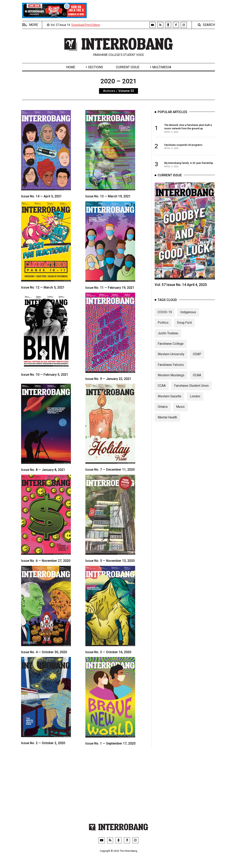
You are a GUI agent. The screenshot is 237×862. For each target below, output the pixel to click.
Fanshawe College (171, 351)
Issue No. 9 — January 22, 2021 (108, 379)
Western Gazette (169, 404)
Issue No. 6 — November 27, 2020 (45, 561)
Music (180, 414)
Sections (95, 67)
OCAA (197, 383)
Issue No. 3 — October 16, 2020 (108, 652)
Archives (109, 91)
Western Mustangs (171, 383)
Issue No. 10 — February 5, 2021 (44, 374)
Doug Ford (184, 330)
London (195, 404)
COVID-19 (165, 320)
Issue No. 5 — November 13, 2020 (110, 561)
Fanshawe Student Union (191, 393)
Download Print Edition (86, 25)
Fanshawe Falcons (171, 372)
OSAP (197, 362)
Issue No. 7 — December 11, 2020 (110, 469)
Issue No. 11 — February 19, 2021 (109, 288)
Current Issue (127, 67)
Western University (171, 362)
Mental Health (167, 425)
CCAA (162, 393)
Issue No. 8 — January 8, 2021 (43, 470)
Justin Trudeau (168, 341)
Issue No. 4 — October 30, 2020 (44, 652)
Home (70, 67)
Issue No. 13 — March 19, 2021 (108, 196)
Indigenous (188, 320)
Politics (163, 330)
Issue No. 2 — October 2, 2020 (43, 743)
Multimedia (161, 67)
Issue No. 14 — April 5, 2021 (41, 196)
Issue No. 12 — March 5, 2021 (42, 287)
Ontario (163, 414)
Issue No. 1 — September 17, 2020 (110, 743)
